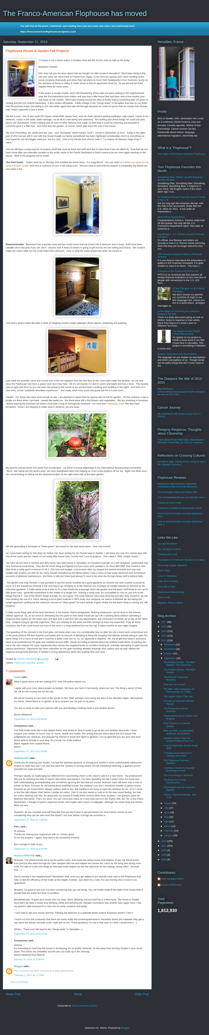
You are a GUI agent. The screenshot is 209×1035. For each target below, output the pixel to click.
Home (78, 994)
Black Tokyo (164, 570)
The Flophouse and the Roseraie (175, 710)
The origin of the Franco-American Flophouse (181, 154)
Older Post (142, 994)
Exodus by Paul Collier (169, 502)
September (170, 658)
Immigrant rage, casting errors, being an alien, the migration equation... (182, 463)
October (168, 653)
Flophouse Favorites (25, 662)
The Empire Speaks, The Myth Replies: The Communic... (179, 663)
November (170, 649)
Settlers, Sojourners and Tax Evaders (177, 354)
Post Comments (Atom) (84, 1005)
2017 (164, 622)
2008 (164, 859)
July (166, 808)
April (167, 821)
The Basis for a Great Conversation (174, 781)
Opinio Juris (164, 597)
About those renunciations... (172, 217)
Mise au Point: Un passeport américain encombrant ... (178, 732)
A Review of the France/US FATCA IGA (178, 271)
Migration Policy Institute (170, 602)
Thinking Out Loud (167, 554)
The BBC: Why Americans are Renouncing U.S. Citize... (179, 690)
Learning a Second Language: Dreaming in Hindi (179, 769)
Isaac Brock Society (168, 581)
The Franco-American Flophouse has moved (75, 13)
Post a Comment (19, 982)
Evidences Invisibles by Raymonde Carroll (180, 508)
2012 (164, 841)
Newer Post (13, 994)
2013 (164, 640)
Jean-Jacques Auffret (172, 878)
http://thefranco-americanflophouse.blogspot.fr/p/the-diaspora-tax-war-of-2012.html (182, 391)
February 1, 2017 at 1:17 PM (29, 975)
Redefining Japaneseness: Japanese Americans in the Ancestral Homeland (177, 485)
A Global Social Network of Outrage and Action (177, 754)
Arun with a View (166, 586)
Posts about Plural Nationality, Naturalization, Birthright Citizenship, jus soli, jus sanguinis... (181, 441)
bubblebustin (21, 758)
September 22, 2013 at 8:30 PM (30, 848)
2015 (164, 631)
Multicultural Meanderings (171, 592)
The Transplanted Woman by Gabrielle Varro (181, 497)
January (168, 835)
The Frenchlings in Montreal (178, 775)
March (167, 826)
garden (40, 662)
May (166, 817)
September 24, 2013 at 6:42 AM (30, 933)
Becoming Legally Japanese (172, 565)
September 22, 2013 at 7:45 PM (30, 819)
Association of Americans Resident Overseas (181, 559)
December (170, 644)
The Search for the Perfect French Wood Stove (186, 332)
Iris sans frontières (167, 543)
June (167, 812)
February (169, 830)
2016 (164, 626)
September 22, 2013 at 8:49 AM (30, 719)
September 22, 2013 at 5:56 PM (30, 751)
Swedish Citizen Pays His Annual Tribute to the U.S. (178, 739)
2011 (164, 845)
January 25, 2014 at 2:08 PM (29, 959)
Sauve (17, 677)
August (168, 803)
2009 (164, 854)
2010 (164, 850)
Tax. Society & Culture (169, 549)
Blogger (18, 966)
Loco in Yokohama (167, 576)
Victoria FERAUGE (24, 855)
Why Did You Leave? (174, 684)
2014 (164, 635)
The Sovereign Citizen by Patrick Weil (177, 492)
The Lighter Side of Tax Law (178, 696)
